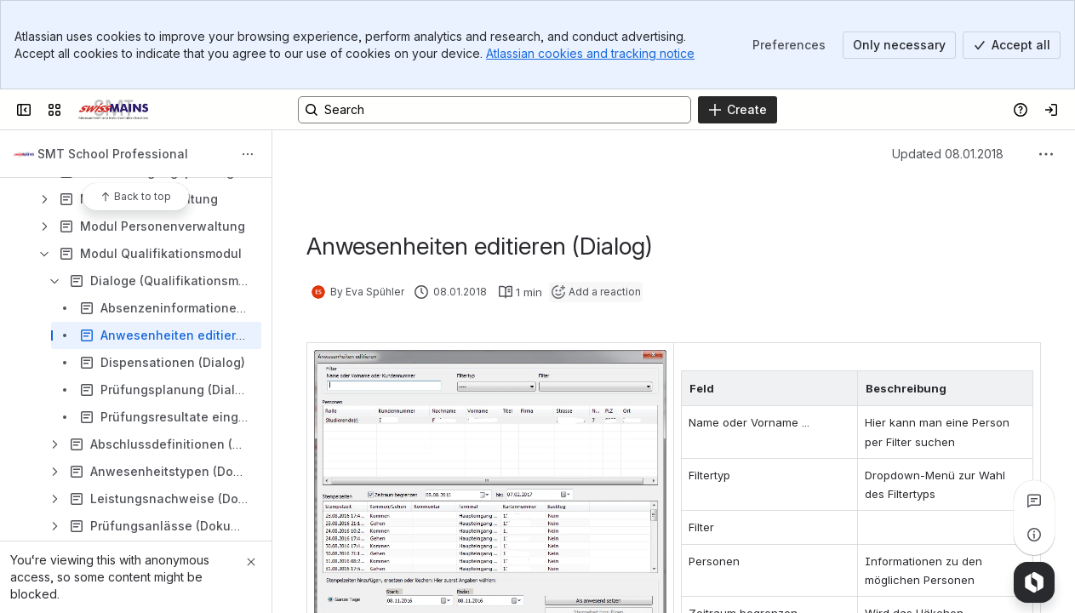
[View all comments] (1034, 500)
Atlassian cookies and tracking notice (590, 53)
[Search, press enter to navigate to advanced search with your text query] (494, 109)
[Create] (737, 109)
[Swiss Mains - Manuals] (113, 109)
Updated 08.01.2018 (948, 153)
